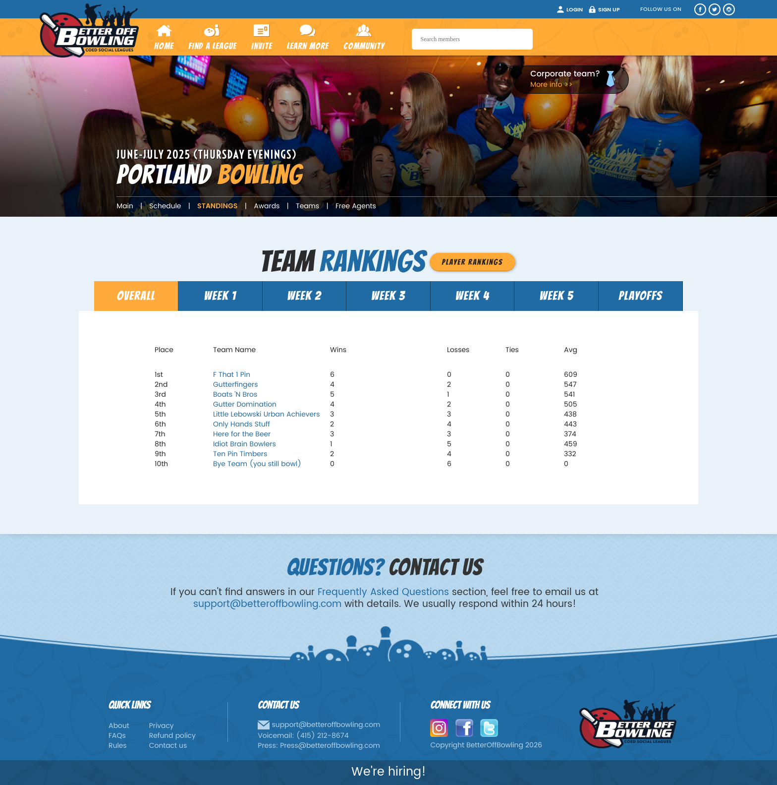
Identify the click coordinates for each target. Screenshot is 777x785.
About (119, 726)
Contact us (168, 746)
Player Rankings (472, 262)
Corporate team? (565, 74)
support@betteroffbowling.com (267, 604)
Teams (307, 206)
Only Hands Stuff (241, 424)
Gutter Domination (245, 405)
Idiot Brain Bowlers (244, 444)
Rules (118, 746)
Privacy (161, 726)
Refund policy (172, 736)
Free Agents (355, 206)
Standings (217, 206)
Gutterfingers (235, 385)
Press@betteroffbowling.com (330, 746)
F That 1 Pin (231, 375)
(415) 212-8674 (322, 736)
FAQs (117, 736)
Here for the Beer (242, 434)
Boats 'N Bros (235, 395)
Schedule (165, 206)
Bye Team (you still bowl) (257, 464)
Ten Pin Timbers (240, 454)
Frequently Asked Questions (383, 592)
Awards (266, 206)
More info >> (551, 85)
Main (124, 206)
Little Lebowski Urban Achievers (266, 415)
